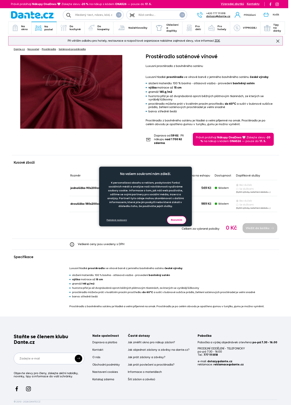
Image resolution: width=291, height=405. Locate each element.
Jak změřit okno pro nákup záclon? (151, 342)
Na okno (20, 28)
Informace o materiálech (145, 372)
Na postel (44, 28)
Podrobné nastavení (117, 220)
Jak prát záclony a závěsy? (146, 357)
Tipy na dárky (272, 28)
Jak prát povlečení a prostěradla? (151, 364)
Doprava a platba (104, 342)
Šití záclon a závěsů (141, 379)
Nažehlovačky (132, 28)
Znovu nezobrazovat (277, 41)
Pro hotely (217, 28)
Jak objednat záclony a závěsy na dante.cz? (158, 349)
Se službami (245, 188)
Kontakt (97, 349)
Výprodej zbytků (232, 4)
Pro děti (193, 28)
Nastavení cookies (105, 372)
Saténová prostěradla (72, 49)
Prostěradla (49, 49)
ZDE (217, 41)
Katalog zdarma (103, 379)
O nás (96, 357)
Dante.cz (19, 49)
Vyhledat (118, 15)
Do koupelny (98, 28)
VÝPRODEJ (245, 28)
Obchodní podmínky (106, 364)
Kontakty (253, 4)
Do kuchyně (71, 28)
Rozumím (176, 219)
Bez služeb (244, 185)
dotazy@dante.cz (218, 16)
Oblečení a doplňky (167, 28)
